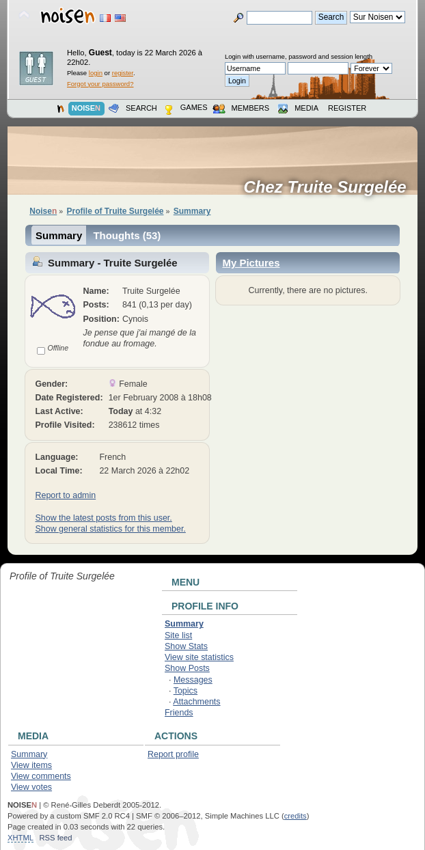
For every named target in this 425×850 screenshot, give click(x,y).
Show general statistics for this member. (110, 529)
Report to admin (65, 495)
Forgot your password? (100, 83)
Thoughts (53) (127, 235)
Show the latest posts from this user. (103, 518)
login (95, 73)
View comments (41, 776)
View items (31, 765)
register (122, 73)
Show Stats (186, 646)
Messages (193, 680)
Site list (178, 635)
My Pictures (250, 263)
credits (295, 816)
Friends (179, 712)
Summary (59, 235)
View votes (31, 787)
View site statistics (199, 657)
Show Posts (187, 668)
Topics (185, 691)
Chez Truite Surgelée (329, 187)
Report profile (173, 754)
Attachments (196, 702)
